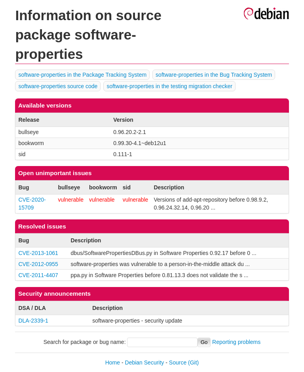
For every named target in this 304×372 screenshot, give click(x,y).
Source (177, 362)
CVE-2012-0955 (38, 264)
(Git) (193, 362)
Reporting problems (236, 342)
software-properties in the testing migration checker (169, 86)
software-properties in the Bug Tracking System (214, 75)
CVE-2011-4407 (38, 275)
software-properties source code (57, 86)
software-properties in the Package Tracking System (82, 75)
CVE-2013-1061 (38, 253)
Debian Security (144, 362)
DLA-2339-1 (33, 320)
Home (112, 362)
